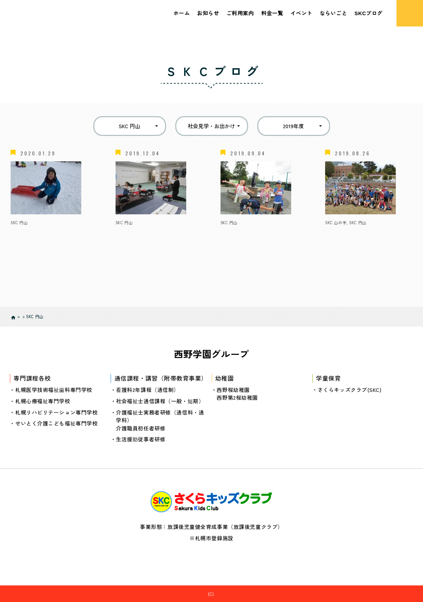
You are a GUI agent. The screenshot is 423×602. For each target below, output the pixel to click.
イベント (301, 13)
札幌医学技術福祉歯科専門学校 (53, 389)
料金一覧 (272, 13)
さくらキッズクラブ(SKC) (350, 389)
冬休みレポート (30, 231)
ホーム (182, 13)
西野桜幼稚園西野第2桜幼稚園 (237, 393)
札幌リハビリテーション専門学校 (56, 412)
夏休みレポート (240, 231)
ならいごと (333, 13)
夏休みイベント (344, 231)
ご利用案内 (240, 13)
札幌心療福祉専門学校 (42, 400)
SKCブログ (368, 13)
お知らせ (208, 13)
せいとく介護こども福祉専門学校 (56, 423)
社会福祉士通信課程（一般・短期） (160, 400)
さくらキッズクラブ (215, 593)
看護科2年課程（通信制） (147, 389)
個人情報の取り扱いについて (211, 559)
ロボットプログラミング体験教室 (157, 231)
